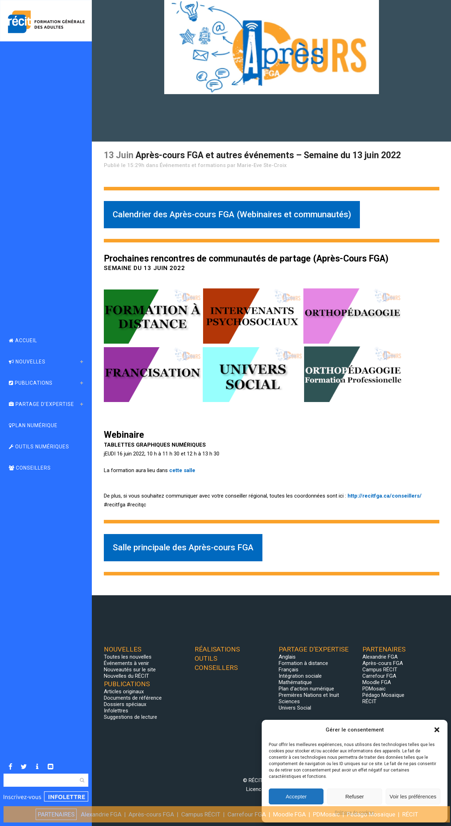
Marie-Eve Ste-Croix (262, 165)
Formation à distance (303, 663)
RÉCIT (369, 701)
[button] (436, 729)
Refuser (354, 796)
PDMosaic (374, 689)
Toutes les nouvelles (128, 657)
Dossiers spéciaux (125, 704)
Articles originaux (124, 691)
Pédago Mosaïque (383, 695)
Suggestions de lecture (130, 717)
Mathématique (295, 682)
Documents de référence (133, 698)
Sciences (289, 701)
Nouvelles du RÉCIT (126, 676)
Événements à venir (126, 663)
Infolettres (116, 710)
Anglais (287, 657)
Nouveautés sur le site (130, 669)
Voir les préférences (413, 796)
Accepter (296, 796)
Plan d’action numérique (306, 689)
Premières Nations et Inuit (309, 695)
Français (288, 669)
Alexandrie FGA (380, 657)
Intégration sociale (300, 676)
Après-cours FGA (382, 663)
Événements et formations (193, 165)
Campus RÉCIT (379, 669)
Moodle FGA (376, 682)
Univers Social (295, 708)
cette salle (182, 470)
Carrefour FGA (379, 676)
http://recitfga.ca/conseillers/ (385, 496)
